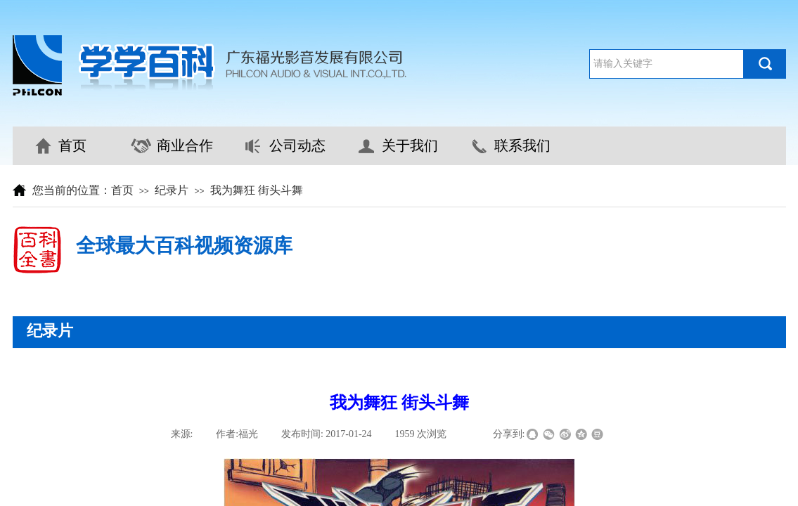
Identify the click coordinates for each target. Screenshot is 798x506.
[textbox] (666, 64)
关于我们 (410, 145)
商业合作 (185, 145)
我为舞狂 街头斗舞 (256, 190)
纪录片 (171, 190)
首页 (72, 145)
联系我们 (522, 145)
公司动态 (297, 145)
